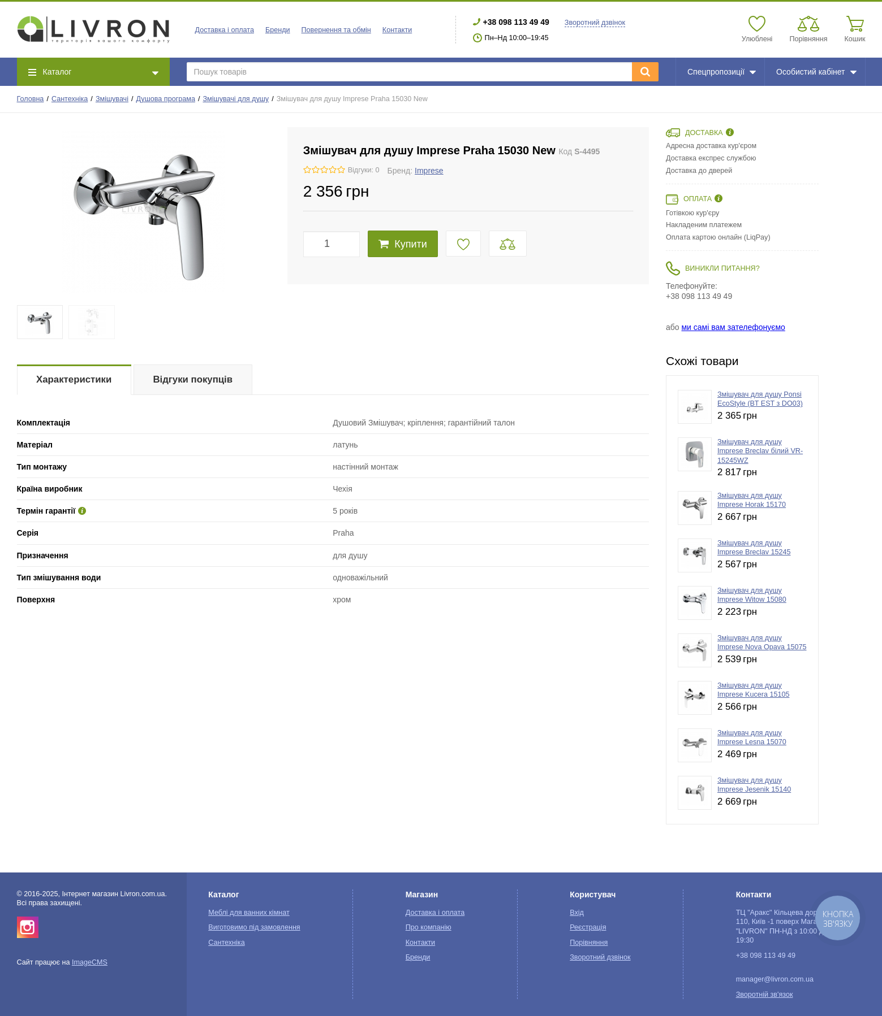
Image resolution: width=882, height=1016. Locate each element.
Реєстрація (588, 927)
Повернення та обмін (336, 30)
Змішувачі (112, 99)
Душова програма (165, 99)
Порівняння (589, 942)
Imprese (429, 170)
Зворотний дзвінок (595, 23)
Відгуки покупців (193, 379)
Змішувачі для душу (236, 99)
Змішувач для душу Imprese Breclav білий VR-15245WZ (760, 451)
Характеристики (73, 379)
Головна (30, 99)
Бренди (277, 30)
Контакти (397, 30)
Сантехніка (69, 99)
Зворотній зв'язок (764, 994)
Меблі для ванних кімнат (249, 913)
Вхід (577, 913)
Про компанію (428, 927)
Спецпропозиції (721, 71)
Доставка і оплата (224, 30)
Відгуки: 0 (364, 170)
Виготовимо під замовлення (254, 927)
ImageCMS (89, 962)
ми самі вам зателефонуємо (733, 327)
